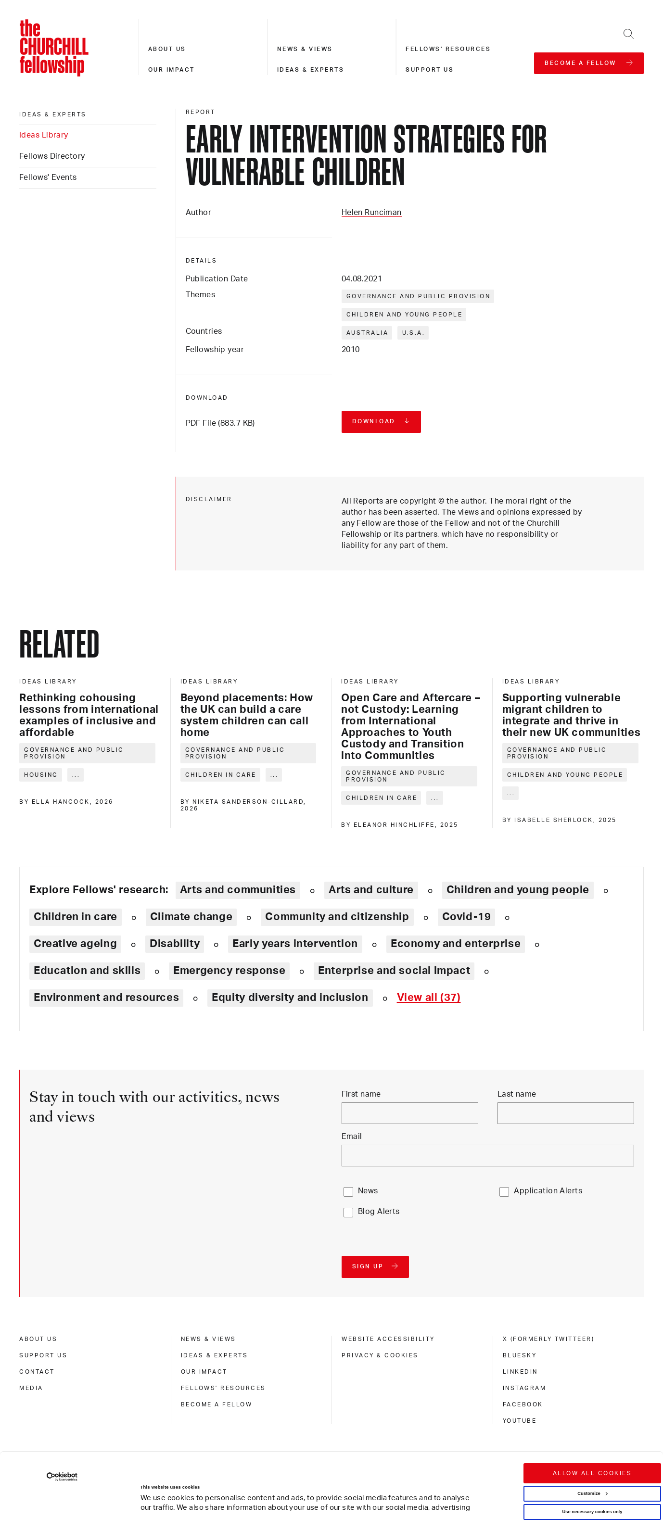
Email (352, 1136)
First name (361, 1094)
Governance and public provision (418, 296)
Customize (592, 1445)
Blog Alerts (379, 1211)
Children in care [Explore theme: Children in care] (75, 916)
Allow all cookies (592, 1426)
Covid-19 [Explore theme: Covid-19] (466, 916)
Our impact (171, 70)
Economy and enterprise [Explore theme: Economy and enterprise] (456, 943)
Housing (41, 775)
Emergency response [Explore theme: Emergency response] (229, 970)
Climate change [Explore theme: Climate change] (191, 916)
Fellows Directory (52, 156)
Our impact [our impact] (204, 1372)
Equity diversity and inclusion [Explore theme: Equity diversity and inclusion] (290, 997)
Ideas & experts (310, 70)
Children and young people (404, 314)
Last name (516, 1094)
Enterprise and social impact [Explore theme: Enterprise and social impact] (394, 970)
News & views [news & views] (208, 1339)
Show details (145, 1496)
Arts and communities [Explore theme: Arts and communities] (238, 890)
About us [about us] (38, 1339)
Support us (430, 70)
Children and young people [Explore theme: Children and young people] (517, 890)
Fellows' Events (48, 177)
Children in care (220, 775)
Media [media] (31, 1388)
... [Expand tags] (76, 775)
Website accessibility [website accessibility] (388, 1339)
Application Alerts (548, 1191)
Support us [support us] (43, 1355)
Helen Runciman (372, 212)
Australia (367, 333)
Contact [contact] (37, 1372)
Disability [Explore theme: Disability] (175, 943)
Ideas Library (43, 135)
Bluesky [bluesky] (520, 1355)
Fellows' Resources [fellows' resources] (223, 1388)
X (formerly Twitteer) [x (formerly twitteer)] (549, 1339)
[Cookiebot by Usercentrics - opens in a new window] (62, 1429)
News (368, 1191)
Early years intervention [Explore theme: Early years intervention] (295, 943)
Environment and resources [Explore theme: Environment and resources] (106, 997)
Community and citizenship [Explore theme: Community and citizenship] (337, 916)
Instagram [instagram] (525, 1388)
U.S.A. (413, 333)
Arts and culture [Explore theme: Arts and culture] (371, 890)
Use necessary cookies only (592, 1464)
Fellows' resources (448, 49)
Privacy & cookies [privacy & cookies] (380, 1355)
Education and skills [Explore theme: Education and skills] (87, 970)
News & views (305, 49)
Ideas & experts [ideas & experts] (53, 114)
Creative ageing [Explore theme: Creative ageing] (75, 943)
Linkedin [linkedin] (520, 1372)
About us (167, 49)
